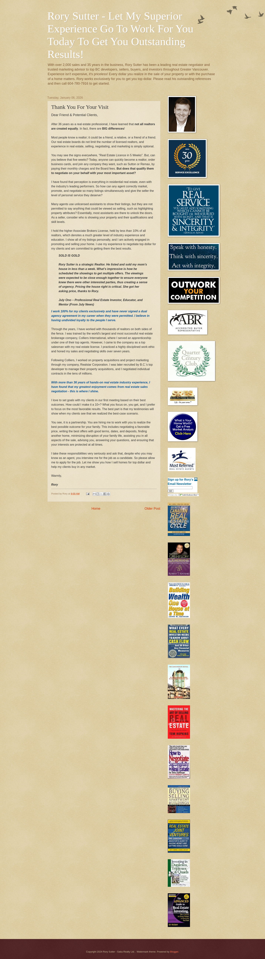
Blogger (174, 951)
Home (95, 508)
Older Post (152, 508)
